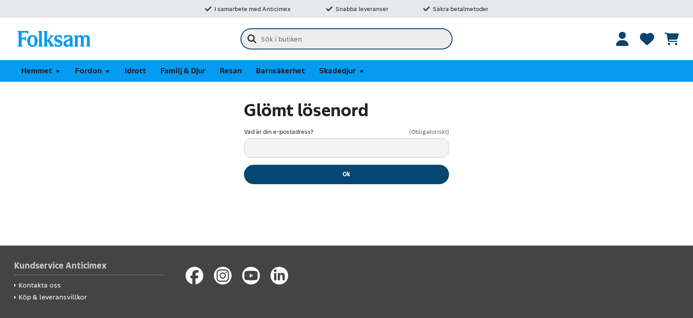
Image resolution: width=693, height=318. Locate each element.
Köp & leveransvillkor (53, 297)
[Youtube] (251, 275)
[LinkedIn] (279, 275)
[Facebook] (194, 275)
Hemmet (41, 70)
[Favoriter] (647, 38)
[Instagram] (223, 275)
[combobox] (346, 38)
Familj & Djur (183, 70)
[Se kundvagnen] (671, 38)
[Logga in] (622, 38)
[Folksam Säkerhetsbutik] (54, 39)
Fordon (92, 70)
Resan (231, 70)
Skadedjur (342, 70)
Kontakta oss (40, 285)
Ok (346, 174)
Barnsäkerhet (280, 70)
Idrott (135, 70)
